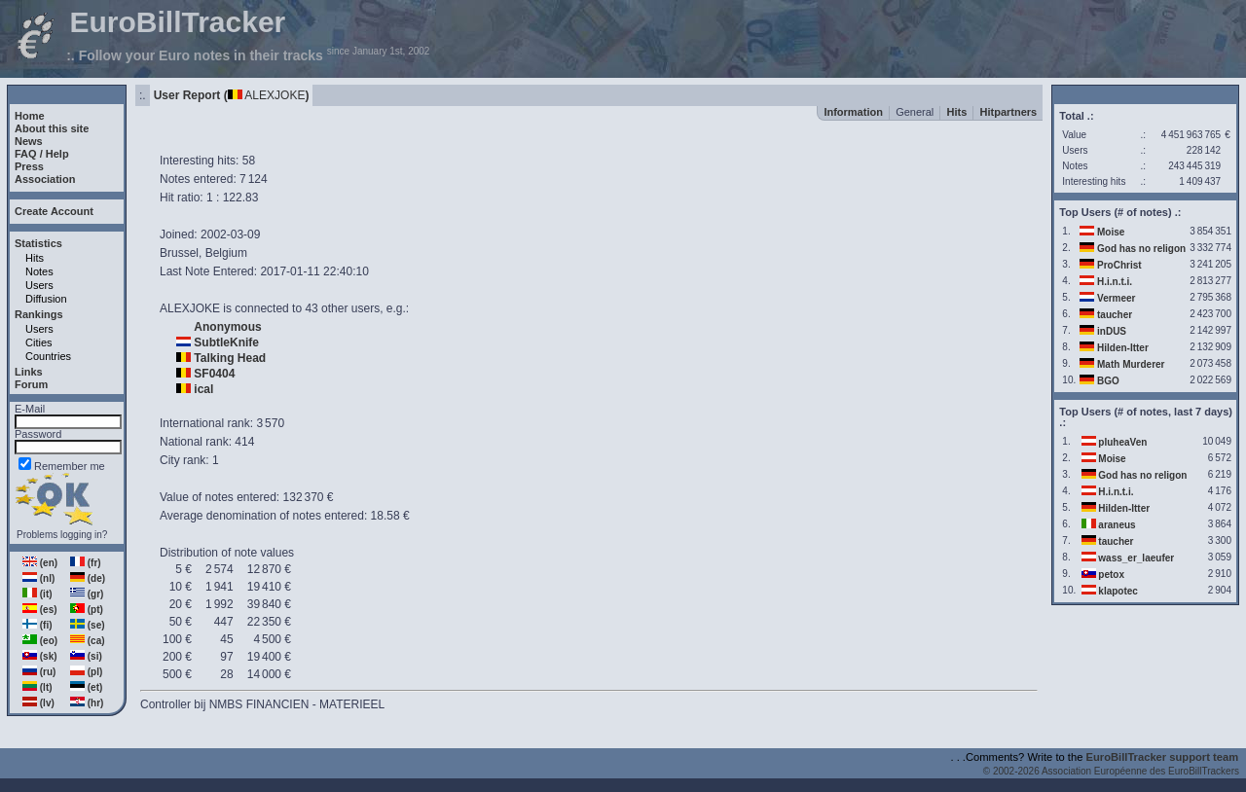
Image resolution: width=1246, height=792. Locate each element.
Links (29, 372)
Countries (48, 356)
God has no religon (1141, 248)
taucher (1114, 314)
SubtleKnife (226, 342)
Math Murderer (1130, 364)
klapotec (1118, 591)
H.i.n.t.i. (1114, 281)
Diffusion (46, 299)
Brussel (179, 253)
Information (853, 112)
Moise (1110, 232)
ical (203, 389)
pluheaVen (1122, 442)
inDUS (1111, 331)
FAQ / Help (42, 154)
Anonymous (227, 327)
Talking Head (230, 358)
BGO (1108, 381)
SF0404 (214, 373)
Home (30, 116)
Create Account (54, 211)
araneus (1116, 525)
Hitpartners (1009, 112)
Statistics (38, 243)
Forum (31, 384)
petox (1111, 574)
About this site (52, 128)
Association (45, 179)
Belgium (226, 253)
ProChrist (1119, 265)
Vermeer (1116, 298)
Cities (39, 342)
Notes (39, 271)
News (29, 141)
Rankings (39, 314)
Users (39, 285)
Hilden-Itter (1123, 347)
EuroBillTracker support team (1162, 757)
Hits (34, 258)
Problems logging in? (62, 534)
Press (29, 166)
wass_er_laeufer (1136, 558)
